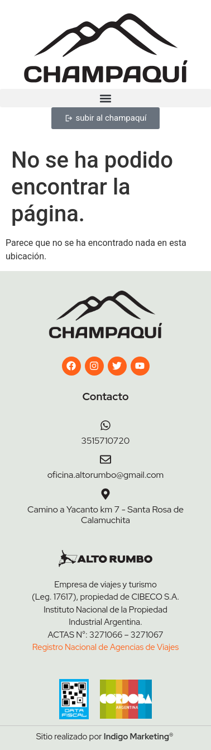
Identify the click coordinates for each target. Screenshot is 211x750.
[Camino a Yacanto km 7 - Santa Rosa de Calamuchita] (105, 494)
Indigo (116, 736)
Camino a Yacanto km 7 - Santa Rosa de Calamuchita (105, 515)
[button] (105, 98)
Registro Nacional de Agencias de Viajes (105, 647)
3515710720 (105, 441)
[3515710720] (105, 425)
